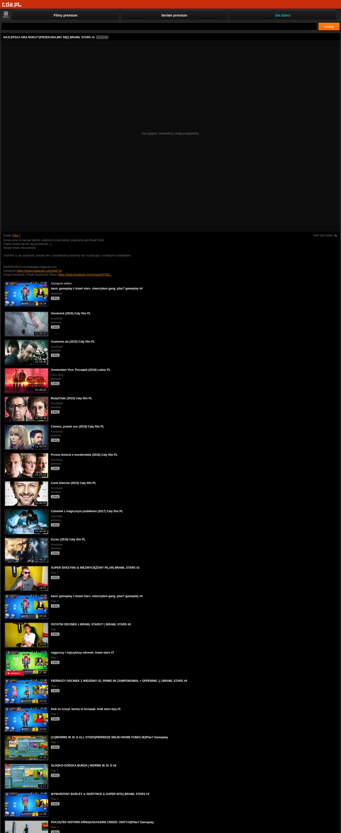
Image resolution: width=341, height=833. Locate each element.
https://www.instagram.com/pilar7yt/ (39, 270)
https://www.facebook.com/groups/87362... (85, 274)
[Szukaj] (159, 26)
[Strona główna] (11, 5)
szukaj (329, 26)
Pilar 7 (16, 235)
